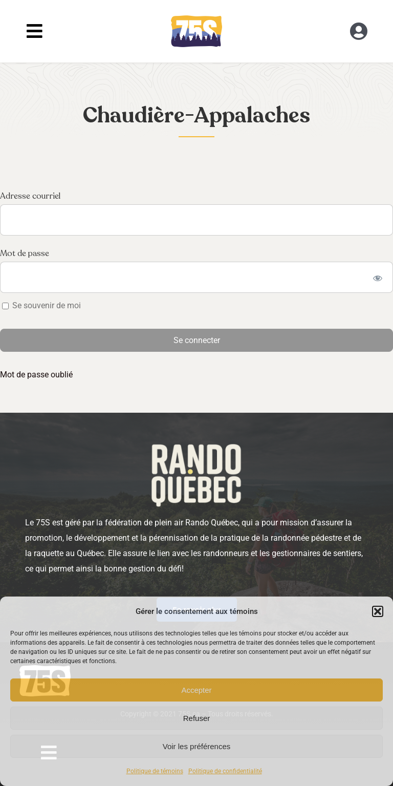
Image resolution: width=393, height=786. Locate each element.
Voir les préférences (197, 746)
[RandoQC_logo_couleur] (196, 19)
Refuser (196, 718)
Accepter (196, 690)
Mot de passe (24, 253)
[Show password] (378, 277)
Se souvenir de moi (41, 305)
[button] (378, 611)
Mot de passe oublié (36, 374)
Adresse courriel (30, 196)
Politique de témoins (154, 771)
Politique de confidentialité (225, 771)
